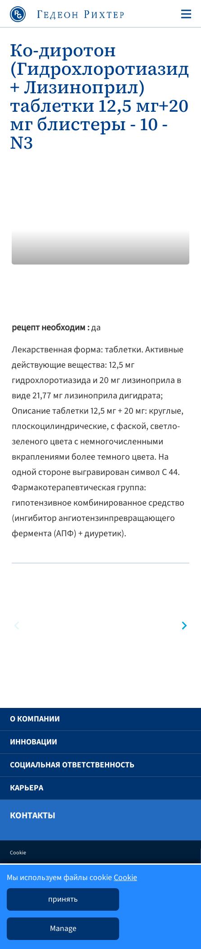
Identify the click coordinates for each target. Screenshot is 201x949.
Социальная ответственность (72, 765)
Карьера (26, 788)
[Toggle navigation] (184, 14)
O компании (35, 719)
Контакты (32, 815)
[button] (182, 626)
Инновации (33, 742)
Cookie (18, 853)
